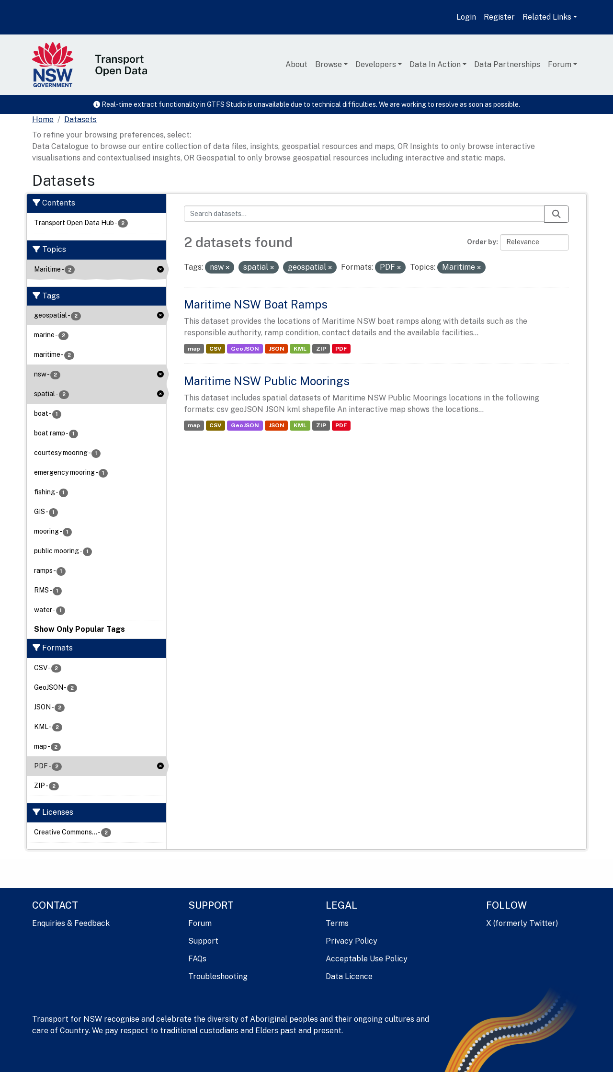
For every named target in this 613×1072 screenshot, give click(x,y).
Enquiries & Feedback (71, 923)
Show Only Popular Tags (79, 629)
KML (300, 348)
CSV (215, 348)
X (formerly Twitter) (522, 923)
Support (203, 941)
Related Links (546, 17)
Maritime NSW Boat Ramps (256, 304)
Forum (559, 64)
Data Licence (349, 976)
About (296, 64)
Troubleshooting (218, 976)
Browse (328, 64)
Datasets (80, 119)
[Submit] (556, 214)
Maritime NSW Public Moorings (267, 381)
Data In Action (435, 64)
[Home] (43, 119)
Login (466, 17)
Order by (481, 242)
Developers (375, 64)
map (194, 348)
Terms (337, 923)
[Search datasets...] (364, 213)
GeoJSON (245, 348)
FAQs (197, 958)
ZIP (321, 348)
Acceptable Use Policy (367, 958)
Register (499, 17)
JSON (276, 348)
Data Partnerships (507, 64)
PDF (341, 348)
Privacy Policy (351, 941)
